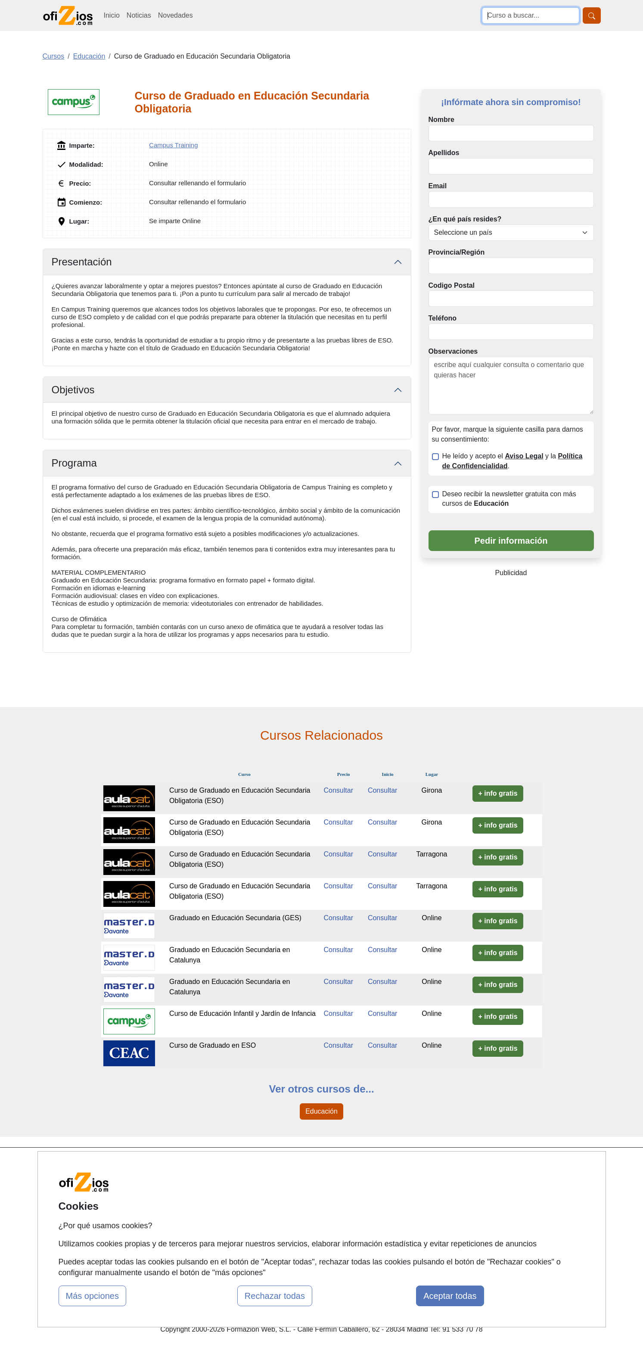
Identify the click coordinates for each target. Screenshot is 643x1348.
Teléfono (443, 318)
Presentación (82, 262)
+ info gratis (497, 793)
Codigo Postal (452, 285)
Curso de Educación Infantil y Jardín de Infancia (242, 1013)
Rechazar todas (275, 1296)
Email (438, 186)
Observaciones (453, 351)
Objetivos (73, 389)
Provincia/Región (457, 252)
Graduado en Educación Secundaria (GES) (235, 917)
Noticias (139, 15)
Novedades (175, 15)
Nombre (441, 119)
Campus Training (173, 145)
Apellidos (444, 152)
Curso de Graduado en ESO (212, 1045)
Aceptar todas (449, 1296)
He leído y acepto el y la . (512, 461)
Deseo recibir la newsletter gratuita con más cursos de (509, 498)
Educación (321, 1111)
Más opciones (92, 1296)
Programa (74, 463)
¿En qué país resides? (465, 219)
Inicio (112, 15)
